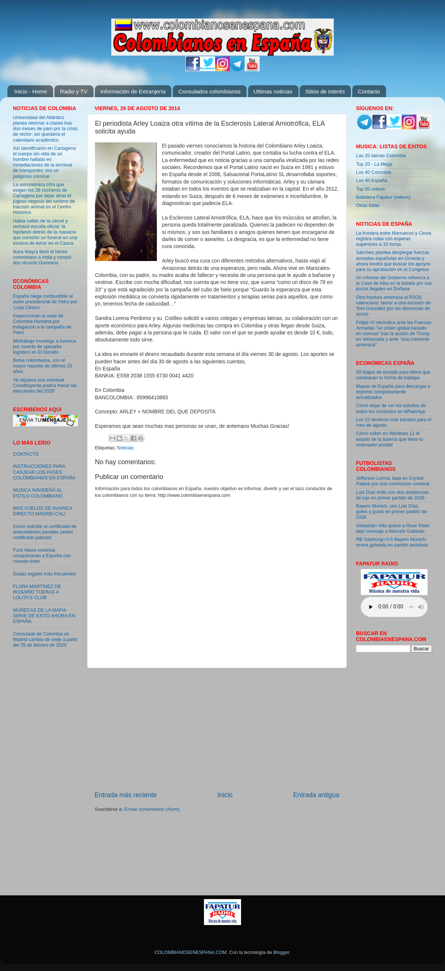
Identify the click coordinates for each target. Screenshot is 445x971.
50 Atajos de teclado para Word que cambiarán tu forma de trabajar (393, 375)
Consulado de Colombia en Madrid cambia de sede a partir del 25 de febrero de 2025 (45, 639)
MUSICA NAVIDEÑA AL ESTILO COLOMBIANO (38, 493)
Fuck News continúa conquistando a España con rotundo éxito (41, 556)
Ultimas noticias (273, 91)
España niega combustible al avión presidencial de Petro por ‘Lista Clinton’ (45, 302)
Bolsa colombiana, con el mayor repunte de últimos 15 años (42, 366)
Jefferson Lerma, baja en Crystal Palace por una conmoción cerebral (392, 481)
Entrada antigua (316, 795)
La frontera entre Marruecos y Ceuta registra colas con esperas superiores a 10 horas (393, 239)
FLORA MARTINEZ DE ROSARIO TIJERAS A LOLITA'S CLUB (37, 592)
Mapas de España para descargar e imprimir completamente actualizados (393, 392)
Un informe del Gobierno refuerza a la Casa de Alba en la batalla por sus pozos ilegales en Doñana (394, 283)
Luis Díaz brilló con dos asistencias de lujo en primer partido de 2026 (392, 495)
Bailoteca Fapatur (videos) (383, 197)
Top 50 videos (370, 189)
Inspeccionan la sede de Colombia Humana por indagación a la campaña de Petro (42, 324)
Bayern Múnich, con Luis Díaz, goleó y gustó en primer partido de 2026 (391, 511)
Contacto (369, 91)
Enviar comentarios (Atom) (151, 809)
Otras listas (367, 205)
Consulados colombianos (209, 91)
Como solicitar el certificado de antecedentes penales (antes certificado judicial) (45, 532)
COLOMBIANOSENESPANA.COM (191, 952)
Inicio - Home (30, 91)
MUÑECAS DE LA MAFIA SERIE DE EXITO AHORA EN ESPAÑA (44, 616)
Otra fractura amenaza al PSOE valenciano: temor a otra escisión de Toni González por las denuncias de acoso (393, 306)
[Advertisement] (217, 729)
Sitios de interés (325, 91)
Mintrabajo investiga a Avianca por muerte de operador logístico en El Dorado (44, 346)
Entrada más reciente (126, 795)
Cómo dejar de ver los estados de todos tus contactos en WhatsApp (391, 408)
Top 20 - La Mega (374, 164)
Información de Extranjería (133, 91)
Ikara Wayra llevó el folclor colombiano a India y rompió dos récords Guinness (42, 257)
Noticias (125, 447)
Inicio (225, 795)
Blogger (281, 952)
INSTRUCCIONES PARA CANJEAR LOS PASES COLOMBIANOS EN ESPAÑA (44, 472)
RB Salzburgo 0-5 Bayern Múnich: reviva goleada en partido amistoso (392, 542)
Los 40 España (371, 180)
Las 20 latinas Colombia (381, 155)
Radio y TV (74, 91)
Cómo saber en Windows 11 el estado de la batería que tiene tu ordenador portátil (389, 439)
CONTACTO (26, 454)
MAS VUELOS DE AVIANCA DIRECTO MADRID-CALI (42, 511)
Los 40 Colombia (373, 172)
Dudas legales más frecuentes (44, 574)
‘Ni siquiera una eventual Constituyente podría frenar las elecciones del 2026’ (45, 385)
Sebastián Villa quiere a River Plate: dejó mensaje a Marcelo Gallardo (393, 528)
